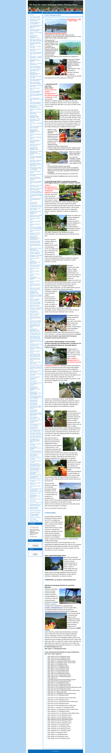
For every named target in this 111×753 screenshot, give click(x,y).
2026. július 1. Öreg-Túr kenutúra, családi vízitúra (35, 253)
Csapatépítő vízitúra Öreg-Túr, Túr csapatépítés (35, 23)
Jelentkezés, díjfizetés (34, 520)
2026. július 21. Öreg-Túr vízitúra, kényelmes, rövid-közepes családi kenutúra (35, 337)
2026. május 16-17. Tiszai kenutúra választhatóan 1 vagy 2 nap (35, 120)
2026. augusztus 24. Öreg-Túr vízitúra (35, 481)
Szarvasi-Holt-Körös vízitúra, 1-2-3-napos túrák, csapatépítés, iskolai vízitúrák (36, 490)
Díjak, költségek (33, 519)
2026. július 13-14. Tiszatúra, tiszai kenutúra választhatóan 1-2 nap (36, 296)
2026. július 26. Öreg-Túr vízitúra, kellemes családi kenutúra (35, 359)
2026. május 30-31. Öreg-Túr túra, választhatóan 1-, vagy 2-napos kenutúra (36, 168)
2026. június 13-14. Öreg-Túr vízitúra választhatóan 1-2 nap (36, 199)
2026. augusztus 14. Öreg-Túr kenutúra (35, 444)
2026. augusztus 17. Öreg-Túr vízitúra (35, 458)
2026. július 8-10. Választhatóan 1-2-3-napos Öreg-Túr (35, 278)
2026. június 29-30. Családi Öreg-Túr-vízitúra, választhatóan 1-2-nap (35, 249)
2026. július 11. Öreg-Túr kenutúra (35, 282)
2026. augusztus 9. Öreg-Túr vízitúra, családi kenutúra (36, 430)
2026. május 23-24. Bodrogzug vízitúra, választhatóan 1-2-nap (34, 148)
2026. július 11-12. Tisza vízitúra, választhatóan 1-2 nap (35, 285)
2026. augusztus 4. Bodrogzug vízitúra (34, 404)
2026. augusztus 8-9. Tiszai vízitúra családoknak (35, 425)
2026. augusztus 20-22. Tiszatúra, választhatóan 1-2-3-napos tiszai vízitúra (36, 469)
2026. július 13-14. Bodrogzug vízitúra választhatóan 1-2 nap (34, 292)
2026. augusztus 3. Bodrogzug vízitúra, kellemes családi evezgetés (36, 393)
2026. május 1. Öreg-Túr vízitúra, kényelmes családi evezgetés (35, 43)
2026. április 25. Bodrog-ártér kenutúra (36, 33)
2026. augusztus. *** (34, 381)
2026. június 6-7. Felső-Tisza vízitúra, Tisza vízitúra (36, 186)
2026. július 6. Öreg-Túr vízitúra (34, 272)
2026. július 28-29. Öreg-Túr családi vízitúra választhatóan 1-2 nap (36, 368)
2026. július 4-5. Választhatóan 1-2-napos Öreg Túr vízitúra (35, 262)
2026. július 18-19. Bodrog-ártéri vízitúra (34, 311)
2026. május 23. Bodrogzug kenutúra (35, 138)
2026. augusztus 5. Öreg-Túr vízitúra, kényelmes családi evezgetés (36, 407)
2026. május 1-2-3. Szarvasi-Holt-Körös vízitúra (36, 64)
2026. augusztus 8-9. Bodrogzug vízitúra (34, 427)
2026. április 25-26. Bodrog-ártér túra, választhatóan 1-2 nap (34, 36)
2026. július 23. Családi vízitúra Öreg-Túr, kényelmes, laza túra (36, 348)
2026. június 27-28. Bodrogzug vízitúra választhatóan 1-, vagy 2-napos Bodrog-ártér (35, 238)
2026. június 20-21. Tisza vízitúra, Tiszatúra (35, 209)
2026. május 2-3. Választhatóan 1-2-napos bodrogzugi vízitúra (35, 73)
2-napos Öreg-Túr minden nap (35, 486)
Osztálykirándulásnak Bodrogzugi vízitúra (34, 508)
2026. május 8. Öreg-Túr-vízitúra (35, 89)
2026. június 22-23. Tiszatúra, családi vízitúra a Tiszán (36, 216)
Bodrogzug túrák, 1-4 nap (53, 12)
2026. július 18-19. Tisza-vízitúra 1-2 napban (35, 314)
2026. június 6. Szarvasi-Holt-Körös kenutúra (36, 175)
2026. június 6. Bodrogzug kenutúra (35, 172)
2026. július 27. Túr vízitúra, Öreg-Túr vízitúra (35, 363)
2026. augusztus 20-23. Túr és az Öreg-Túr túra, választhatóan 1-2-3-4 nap (35, 477)
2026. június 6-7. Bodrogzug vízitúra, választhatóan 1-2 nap (35, 182)
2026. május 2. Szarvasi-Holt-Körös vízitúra (36, 77)
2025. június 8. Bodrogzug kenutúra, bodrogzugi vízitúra (36, 192)
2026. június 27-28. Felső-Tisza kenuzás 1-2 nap (35, 234)
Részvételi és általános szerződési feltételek (34, 515)
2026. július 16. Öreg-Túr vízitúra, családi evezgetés (35, 303)
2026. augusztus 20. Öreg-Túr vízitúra (35, 461)
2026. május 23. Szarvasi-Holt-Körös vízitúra (35, 145)
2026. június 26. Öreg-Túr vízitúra (35, 225)
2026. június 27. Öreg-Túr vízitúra (35, 231)
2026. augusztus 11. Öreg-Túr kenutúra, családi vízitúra (36, 436)
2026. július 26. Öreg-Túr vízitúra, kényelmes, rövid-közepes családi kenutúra (35, 355)
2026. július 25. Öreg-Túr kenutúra (35, 352)
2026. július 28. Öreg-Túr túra (36, 365)
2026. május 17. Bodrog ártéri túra (36, 124)
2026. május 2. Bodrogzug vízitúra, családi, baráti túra (35, 67)
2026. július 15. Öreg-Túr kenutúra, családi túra (35, 300)
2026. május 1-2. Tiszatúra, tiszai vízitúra (35, 47)
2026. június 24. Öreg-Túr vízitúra (35, 219)
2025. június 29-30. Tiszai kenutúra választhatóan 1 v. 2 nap (36, 245)
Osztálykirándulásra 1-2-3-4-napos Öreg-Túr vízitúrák (35, 505)
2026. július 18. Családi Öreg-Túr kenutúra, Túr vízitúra (36, 308)
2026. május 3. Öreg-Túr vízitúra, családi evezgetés (35, 83)
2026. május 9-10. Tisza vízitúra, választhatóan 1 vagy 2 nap (36, 99)
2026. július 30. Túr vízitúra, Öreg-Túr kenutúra (35, 371)
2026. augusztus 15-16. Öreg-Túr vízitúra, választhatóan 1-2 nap (34, 455)
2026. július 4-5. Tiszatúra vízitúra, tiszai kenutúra (35, 266)
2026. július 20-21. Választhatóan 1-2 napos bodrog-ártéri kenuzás (35, 330)
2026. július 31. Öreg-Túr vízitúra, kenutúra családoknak (35, 378)
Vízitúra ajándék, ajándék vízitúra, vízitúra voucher (35, 17)
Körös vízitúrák (33, 500)
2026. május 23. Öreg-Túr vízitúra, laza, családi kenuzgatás (35, 141)
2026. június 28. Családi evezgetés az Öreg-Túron (35, 242)
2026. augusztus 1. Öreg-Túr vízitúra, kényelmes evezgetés (36, 384)
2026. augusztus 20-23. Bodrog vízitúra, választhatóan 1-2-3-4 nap (35, 473)
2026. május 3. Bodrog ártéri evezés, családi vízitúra (35, 80)
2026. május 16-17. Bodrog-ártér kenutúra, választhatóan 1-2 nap (34, 116)
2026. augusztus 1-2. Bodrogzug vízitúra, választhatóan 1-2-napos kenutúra (35, 388)
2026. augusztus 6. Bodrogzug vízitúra (34, 411)
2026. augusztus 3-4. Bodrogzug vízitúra (34, 401)
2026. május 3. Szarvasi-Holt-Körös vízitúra (36, 86)
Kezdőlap (46, 12)
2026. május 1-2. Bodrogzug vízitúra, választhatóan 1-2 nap (35, 53)
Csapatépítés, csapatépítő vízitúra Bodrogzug (35, 20)
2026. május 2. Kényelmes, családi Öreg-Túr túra (35, 70)
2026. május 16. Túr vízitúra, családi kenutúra (35, 113)
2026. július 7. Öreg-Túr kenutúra (34, 275)
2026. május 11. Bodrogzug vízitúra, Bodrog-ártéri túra (35, 103)
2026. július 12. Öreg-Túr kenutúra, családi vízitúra (35, 289)
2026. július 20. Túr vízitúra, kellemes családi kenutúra (35, 321)
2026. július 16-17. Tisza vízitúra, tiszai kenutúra (35, 306)
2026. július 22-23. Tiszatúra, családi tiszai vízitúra (36, 345)
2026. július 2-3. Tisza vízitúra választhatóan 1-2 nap (36, 256)
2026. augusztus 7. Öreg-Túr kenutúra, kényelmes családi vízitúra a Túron (36, 414)
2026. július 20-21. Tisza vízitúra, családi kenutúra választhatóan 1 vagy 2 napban (35, 325)
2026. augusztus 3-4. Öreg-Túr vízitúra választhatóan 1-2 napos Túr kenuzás (36, 397)
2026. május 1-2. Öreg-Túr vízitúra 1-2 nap (35, 50)
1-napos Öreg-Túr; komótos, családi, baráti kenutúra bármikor (35, 26)
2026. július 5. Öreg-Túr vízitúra (34, 269)
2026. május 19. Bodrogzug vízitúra (35, 135)
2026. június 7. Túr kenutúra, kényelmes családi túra (36, 189)
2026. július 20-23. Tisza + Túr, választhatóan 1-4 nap (35, 334)
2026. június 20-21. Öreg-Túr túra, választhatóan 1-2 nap (36, 206)
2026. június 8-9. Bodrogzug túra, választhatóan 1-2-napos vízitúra (36, 195)
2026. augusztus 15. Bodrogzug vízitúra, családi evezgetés (35, 448)
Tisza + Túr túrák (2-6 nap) (35, 510)
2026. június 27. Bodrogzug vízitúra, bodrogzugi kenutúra (36, 228)
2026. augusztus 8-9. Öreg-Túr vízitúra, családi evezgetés (35, 421)
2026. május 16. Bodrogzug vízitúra (35, 110)
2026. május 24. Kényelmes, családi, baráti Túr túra (35, 161)
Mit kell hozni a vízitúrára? (35, 517)
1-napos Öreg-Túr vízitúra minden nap (35, 483)
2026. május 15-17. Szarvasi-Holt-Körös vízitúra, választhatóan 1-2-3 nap (36, 106)
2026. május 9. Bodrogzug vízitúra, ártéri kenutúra (35, 92)
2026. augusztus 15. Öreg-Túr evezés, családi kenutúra (36, 451)
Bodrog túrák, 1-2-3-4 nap (35, 498)
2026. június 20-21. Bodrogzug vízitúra (34, 203)
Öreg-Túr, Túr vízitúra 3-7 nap (36, 502)
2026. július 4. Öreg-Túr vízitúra (34, 259)
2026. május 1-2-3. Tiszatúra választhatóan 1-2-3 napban (35, 57)
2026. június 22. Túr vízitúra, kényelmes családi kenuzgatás (35, 212)
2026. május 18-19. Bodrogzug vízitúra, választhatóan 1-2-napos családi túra (35, 131)
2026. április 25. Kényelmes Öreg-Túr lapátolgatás (35, 30)
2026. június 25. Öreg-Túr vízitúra (35, 222)
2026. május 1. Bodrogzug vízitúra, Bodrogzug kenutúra (36, 40)
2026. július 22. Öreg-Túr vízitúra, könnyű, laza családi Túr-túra (36, 341)
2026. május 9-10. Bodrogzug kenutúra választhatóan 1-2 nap (36, 95)
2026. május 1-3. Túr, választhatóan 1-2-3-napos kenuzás (35, 60)
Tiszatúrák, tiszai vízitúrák (35, 512)
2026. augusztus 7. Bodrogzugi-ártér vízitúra (35, 418)
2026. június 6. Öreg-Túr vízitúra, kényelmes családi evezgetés (35, 178)
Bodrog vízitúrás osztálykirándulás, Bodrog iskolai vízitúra (35, 496)
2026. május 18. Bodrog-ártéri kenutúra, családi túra (36, 127)
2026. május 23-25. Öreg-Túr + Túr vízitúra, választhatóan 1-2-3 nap (36, 157)
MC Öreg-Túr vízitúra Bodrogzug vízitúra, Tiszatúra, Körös (53, 5)
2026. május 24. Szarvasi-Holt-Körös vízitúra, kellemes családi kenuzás (36, 164)
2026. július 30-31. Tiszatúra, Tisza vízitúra (36, 374)
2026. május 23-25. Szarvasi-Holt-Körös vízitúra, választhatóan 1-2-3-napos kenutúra (36, 153)
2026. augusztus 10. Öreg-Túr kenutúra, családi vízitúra (36, 433)
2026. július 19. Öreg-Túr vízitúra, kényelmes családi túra (35, 318)
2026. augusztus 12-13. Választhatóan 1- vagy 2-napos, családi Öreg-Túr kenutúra (35, 440)
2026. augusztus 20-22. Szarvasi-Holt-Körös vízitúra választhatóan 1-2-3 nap (35, 465)
